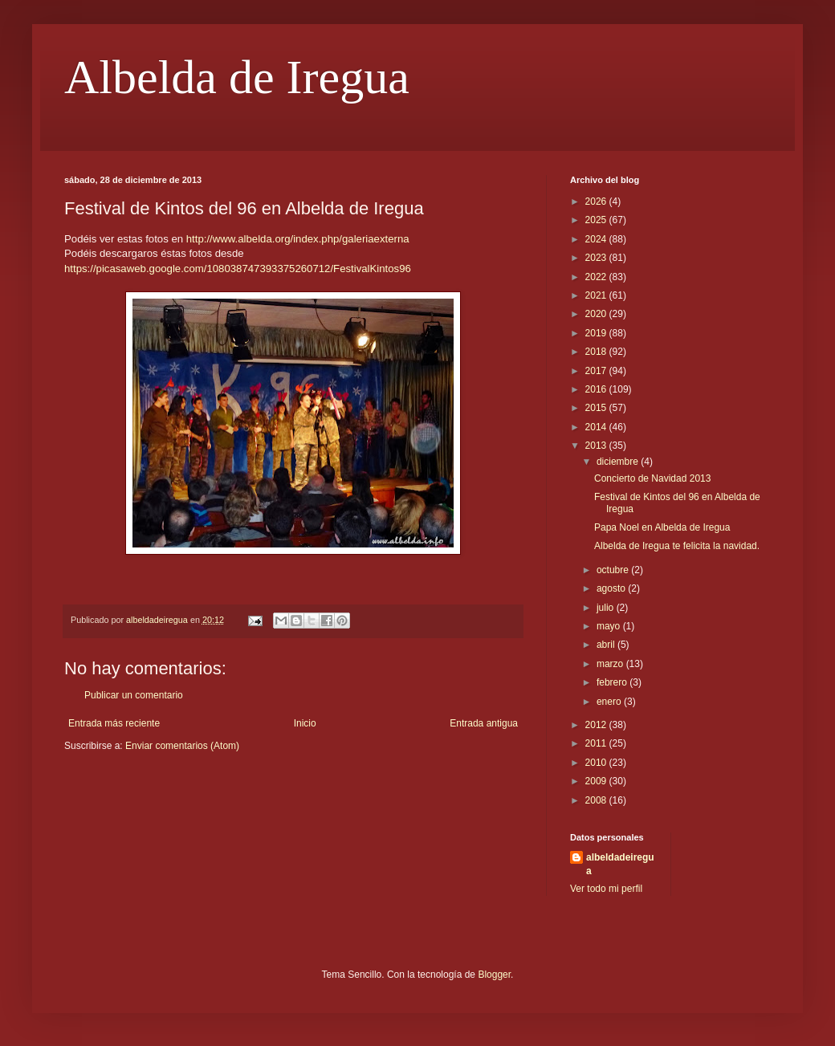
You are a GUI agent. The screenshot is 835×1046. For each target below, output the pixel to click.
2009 (597, 781)
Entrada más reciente (114, 723)
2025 (597, 220)
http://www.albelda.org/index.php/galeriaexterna (297, 239)
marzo (611, 664)
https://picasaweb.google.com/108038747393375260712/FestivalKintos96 (237, 269)
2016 (597, 389)
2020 (597, 313)
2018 (597, 351)
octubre (614, 570)
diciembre (619, 461)
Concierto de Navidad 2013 (652, 478)
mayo (610, 626)
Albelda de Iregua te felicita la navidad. (677, 545)
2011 (597, 743)
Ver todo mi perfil (606, 888)
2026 (597, 201)
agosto (612, 588)
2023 (597, 257)
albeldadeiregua (620, 864)
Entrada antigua (484, 723)
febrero (613, 682)
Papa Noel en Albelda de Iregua (662, 527)
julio (607, 607)
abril (607, 644)
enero (610, 701)
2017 (597, 370)
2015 (597, 407)
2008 (597, 800)
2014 (597, 427)
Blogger (494, 974)
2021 (597, 295)
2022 (597, 277)
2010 (597, 762)
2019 (597, 333)
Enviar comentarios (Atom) (182, 745)
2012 (597, 725)
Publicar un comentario (133, 695)
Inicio (305, 723)
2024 (597, 239)
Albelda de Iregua (236, 77)
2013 (597, 445)
